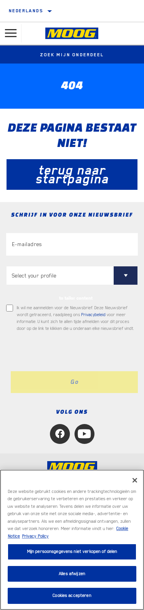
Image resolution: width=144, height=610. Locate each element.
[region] (72, 540)
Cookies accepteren (72, 595)
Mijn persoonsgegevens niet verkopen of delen (72, 551)
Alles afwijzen (72, 573)
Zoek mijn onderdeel (72, 54)
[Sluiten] (134, 480)
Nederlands (26, 10)
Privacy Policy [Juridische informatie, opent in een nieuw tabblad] (35, 536)
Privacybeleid (93, 314)
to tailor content (76, 298)
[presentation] (70, 352)
